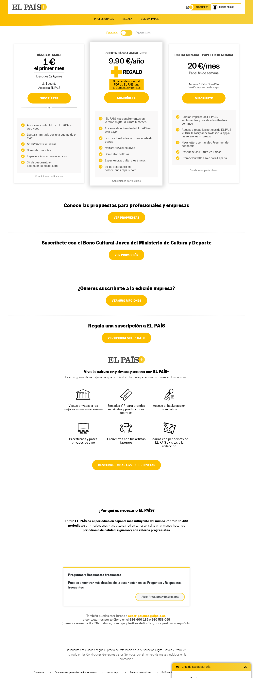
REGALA (127, 19)
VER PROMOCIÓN (127, 255)
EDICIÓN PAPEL (150, 19)
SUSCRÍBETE (49, 98)
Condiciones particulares (49, 176)
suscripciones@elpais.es (147, 616)
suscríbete (202, 7)
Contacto (39, 672)
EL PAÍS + (126, 359)
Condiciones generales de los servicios (76, 672)
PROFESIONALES (104, 19)
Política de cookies (140, 672)
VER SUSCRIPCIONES (126, 300)
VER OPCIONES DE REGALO (126, 338)
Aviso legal (113, 672)
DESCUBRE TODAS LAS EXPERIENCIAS (126, 465)
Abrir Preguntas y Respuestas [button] (160, 597)
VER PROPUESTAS (126, 217)
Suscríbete (204, 98)
